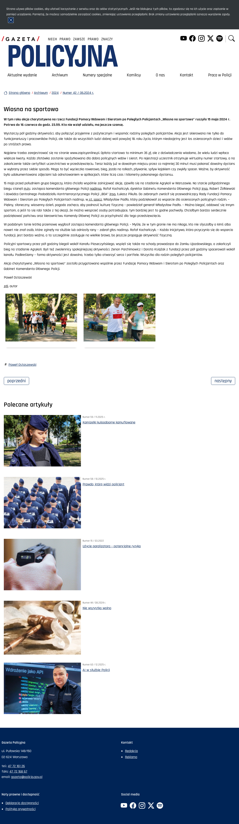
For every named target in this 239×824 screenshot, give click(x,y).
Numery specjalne (97, 75)
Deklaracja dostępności (22, 803)
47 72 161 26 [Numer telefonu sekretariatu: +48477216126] (16, 766)
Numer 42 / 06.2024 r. (78, 92)
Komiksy (134, 75)
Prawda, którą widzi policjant (103, 484)
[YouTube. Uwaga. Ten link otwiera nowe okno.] (183, 39)
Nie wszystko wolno (97, 608)
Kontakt (186, 75)
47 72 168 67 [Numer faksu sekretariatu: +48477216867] (18, 771)
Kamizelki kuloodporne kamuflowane (109, 422)
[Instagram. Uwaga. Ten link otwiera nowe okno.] (201, 39)
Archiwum (60, 75)
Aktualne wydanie (22, 75)
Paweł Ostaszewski (22, 364)
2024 (55, 92)
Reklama (131, 757)
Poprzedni (18, 380)
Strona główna (19, 92)
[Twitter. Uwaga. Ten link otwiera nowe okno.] (210, 39)
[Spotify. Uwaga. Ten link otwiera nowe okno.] (219, 39)
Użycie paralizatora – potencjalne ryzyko (112, 546)
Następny (224, 380)
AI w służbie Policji (96, 670)
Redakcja (131, 751)
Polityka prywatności (20, 809)
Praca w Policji (220, 75)
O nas (160, 75)
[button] (231, 39)
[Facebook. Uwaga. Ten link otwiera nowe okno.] (192, 39)
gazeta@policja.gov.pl (26, 777)
